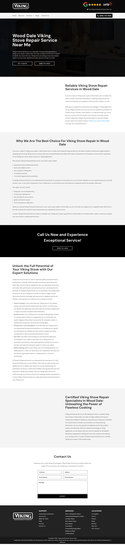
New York (94, 527)
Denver (94, 517)
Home (14, 16)
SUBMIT (62, 497)
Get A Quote (23, 64)
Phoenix (94, 520)
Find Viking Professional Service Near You (99, 9)
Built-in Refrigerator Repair (73, 515)
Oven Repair (68, 527)
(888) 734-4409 (105, 16)
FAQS (40, 522)
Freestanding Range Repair (73, 529)
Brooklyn (94, 524)
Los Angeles (95, 515)
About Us (21, 16)
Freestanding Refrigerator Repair (74, 517)
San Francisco (96, 529)
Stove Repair (69, 524)
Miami (93, 522)
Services (29, 16)
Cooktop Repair (69, 534)
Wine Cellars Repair (70, 522)
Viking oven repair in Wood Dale (99, 121)
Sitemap (41, 524)
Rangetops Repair (70, 532)
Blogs (37, 16)
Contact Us (45, 16)
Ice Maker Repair (70, 520)
